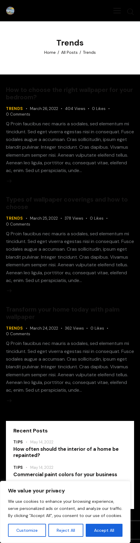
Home (50, 52)
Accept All (104, 530)
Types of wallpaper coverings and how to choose (67, 203)
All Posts (69, 52)
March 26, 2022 (44, 108)
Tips (18, 442)
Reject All (66, 530)
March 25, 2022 (44, 218)
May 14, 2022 (41, 442)
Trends (14, 108)
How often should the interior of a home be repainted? (66, 452)
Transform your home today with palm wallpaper (63, 313)
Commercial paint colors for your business (65, 474)
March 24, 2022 (44, 328)
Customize (27, 530)
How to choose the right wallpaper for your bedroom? (69, 93)
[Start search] (130, 11)
